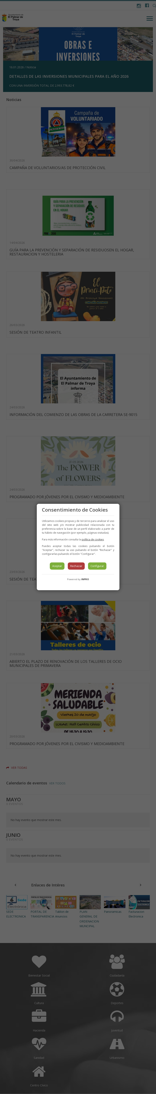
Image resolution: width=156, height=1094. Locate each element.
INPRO (85, 579)
